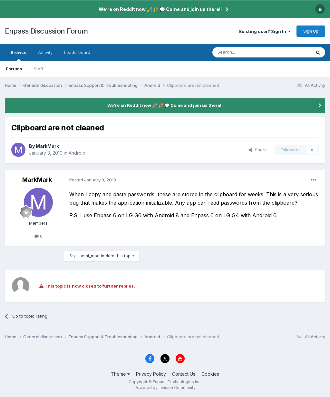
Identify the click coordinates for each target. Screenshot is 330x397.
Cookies (210, 374)
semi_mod (90, 255)
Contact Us (183, 374)
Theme (120, 374)
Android (77, 153)
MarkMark (47, 146)
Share (258, 149)
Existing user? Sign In (265, 31)
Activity (45, 52)
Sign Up (310, 31)
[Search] (245, 52)
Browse (18, 55)
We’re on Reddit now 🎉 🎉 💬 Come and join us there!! (160, 9)
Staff (38, 68)
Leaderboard (77, 52)
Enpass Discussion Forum (46, 31)
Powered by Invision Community (165, 387)
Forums (14, 68)
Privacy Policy (151, 374)
